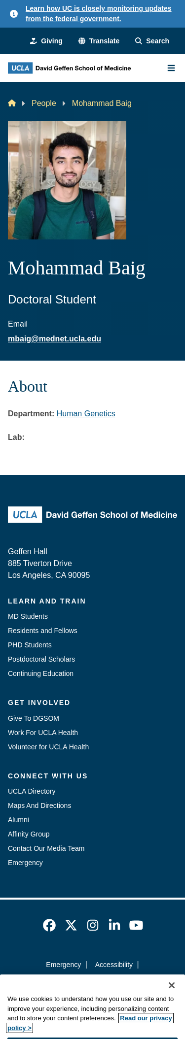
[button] (99, 41)
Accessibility (114, 965)
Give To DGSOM (33, 718)
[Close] (172, 996)
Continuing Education (41, 673)
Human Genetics (86, 413)
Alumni (18, 820)
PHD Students (30, 645)
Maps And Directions (39, 805)
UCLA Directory (31, 791)
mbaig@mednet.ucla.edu (54, 339)
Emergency (25, 863)
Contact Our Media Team (46, 848)
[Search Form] (152, 41)
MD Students (28, 616)
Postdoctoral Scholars (41, 659)
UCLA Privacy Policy (89, 982)
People (44, 103)
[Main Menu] (171, 68)
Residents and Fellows (42, 631)
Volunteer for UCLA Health (48, 747)
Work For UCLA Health (43, 733)
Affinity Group (29, 834)
